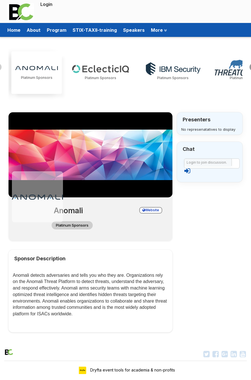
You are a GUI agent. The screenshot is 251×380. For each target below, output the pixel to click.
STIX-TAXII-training (95, 30)
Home (13, 30)
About (34, 30)
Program (56, 30)
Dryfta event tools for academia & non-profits (132, 370)
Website (150, 210)
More (159, 30)
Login (46, 4)
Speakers (134, 30)
